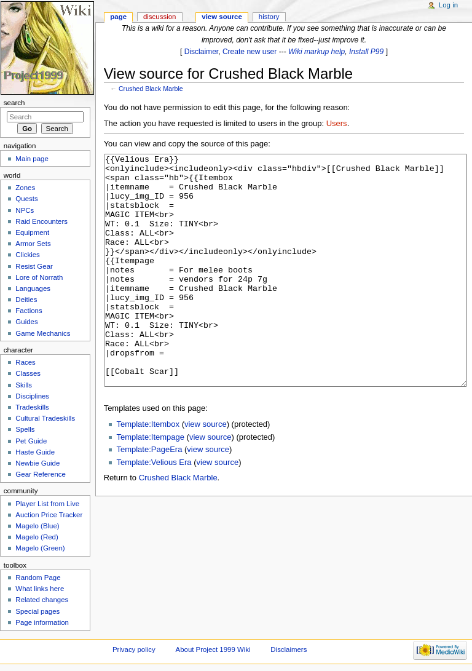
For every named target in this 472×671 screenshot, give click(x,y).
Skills (23, 385)
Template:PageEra (149, 495)
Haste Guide (35, 452)
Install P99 (366, 51)
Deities (26, 299)
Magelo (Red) (36, 537)
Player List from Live (47, 503)
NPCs (24, 210)
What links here (39, 588)
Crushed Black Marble (151, 88)
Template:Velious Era (153, 508)
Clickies (27, 254)
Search (14, 102)
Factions (28, 310)
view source (205, 470)
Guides (26, 321)
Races (25, 362)
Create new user (249, 51)
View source (222, 16)
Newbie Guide (37, 463)
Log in (448, 5)
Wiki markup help (316, 51)
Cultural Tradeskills (45, 418)
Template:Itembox (147, 470)
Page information (42, 622)
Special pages (37, 611)
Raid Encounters (41, 221)
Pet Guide (31, 441)
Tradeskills (32, 407)
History (269, 16)
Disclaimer (201, 51)
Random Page (37, 577)
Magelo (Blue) (37, 526)
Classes (28, 373)
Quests (26, 198)
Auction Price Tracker (48, 514)
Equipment (32, 232)
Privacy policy (133, 649)
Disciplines (32, 396)
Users (336, 123)
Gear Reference (40, 474)
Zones (25, 187)
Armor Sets (32, 243)
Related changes (41, 599)
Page (118, 16)
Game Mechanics (42, 333)
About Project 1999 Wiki (213, 649)
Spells (24, 429)
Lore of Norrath (39, 277)
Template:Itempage (150, 483)
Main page (32, 158)
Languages (32, 288)
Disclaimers (288, 649)
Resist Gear (33, 266)
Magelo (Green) (40, 548)
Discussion (159, 16)
